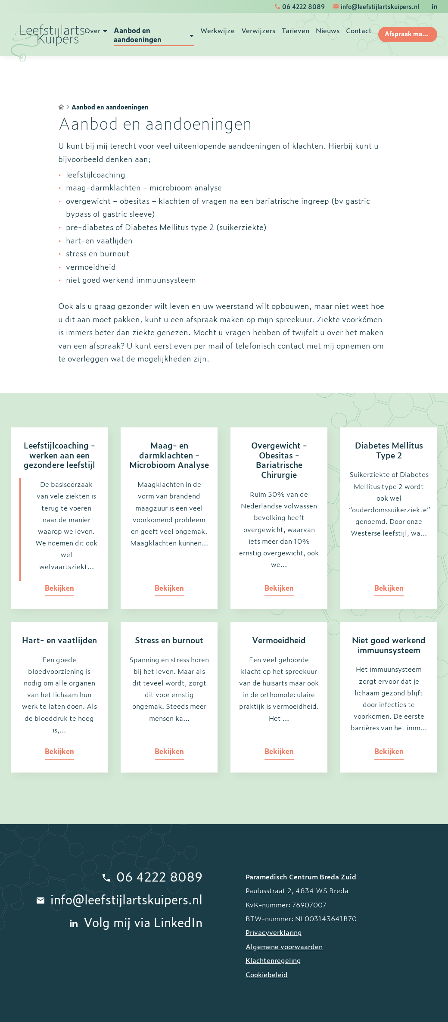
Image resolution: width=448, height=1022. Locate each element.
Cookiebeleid (267, 974)
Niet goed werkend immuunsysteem (389, 644)
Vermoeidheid (279, 639)
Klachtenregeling (273, 960)
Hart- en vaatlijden (59, 639)
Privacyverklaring (274, 932)
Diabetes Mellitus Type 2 (389, 450)
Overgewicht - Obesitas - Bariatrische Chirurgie (279, 459)
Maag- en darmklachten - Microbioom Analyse (169, 455)
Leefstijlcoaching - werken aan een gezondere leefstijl (59, 455)
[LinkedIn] (434, 6)
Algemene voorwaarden (284, 946)
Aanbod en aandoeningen (110, 107)
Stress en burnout (169, 639)
